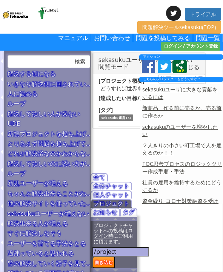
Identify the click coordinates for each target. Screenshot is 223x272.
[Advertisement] (180, 239)
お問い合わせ (112, 38)
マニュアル (73, 38)
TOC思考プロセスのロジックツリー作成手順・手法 (182, 167)
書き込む (104, 262)
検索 (80, 61)
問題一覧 (208, 38)
